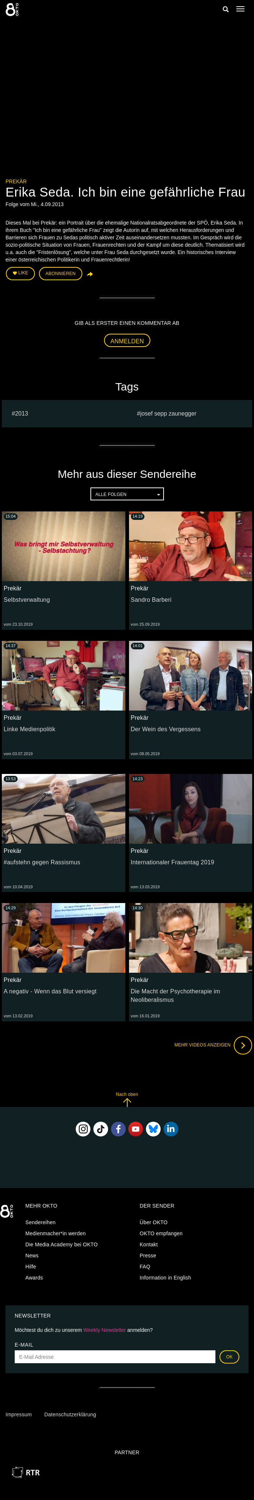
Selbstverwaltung (27, 600)
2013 (21, 413)
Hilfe (30, 1267)
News (32, 1255)
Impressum (19, 1414)
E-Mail (24, 1345)
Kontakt (149, 1244)
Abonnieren (61, 273)
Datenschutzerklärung (70, 1414)
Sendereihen (40, 1222)
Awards (34, 1278)
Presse (148, 1255)
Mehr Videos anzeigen (213, 1045)
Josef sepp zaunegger (168, 413)
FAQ (145, 1267)
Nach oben (127, 1099)
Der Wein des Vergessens (166, 729)
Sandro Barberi (151, 600)
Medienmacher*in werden (55, 1233)
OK (229, 1357)
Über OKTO (154, 1222)
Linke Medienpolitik (30, 729)
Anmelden (127, 341)
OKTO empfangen (161, 1233)
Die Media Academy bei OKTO (61, 1244)
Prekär (16, 181)
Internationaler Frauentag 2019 (172, 862)
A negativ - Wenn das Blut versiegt (50, 991)
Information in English (165, 1278)
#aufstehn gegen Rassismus (42, 862)
